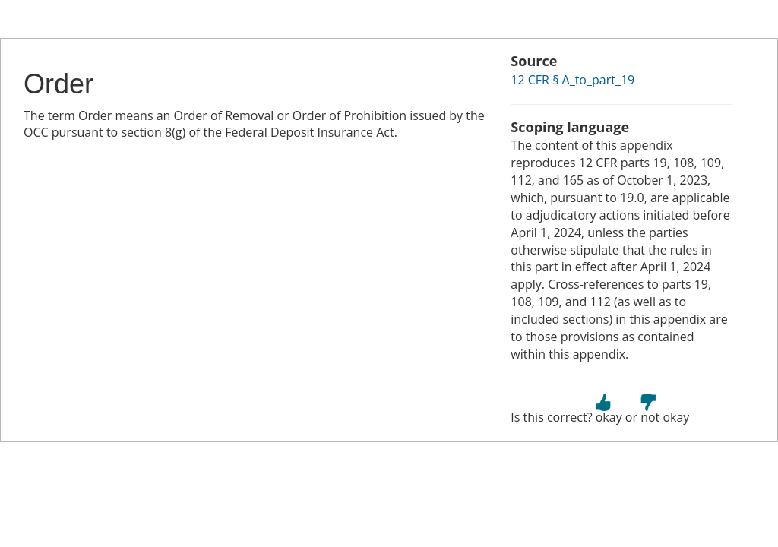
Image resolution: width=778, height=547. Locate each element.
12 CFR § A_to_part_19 (572, 79)
